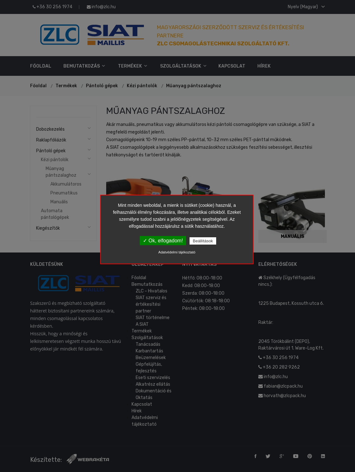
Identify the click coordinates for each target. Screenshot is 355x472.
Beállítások (203, 241)
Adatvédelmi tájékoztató (177, 252)
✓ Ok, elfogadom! (163, 240)
